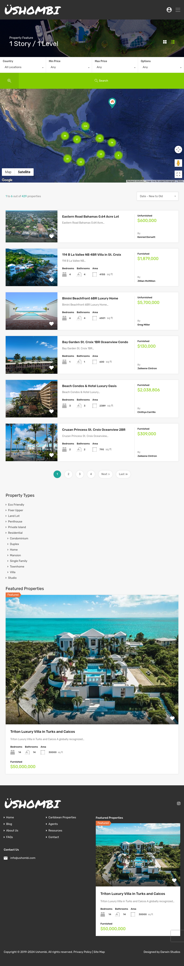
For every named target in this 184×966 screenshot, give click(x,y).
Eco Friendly (16, 504)
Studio (12, 578)
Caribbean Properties (62, 817)
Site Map (99, 952)
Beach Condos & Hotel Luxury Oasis (89, 386)
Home (14, 549)
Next (105, 474)
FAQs (9, 837)
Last (123, 474)
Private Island (17, 527)
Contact (53, 837)
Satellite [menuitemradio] (24, 172)
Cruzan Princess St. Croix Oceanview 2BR (93, 430)
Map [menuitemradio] (8, 172)
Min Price (54, 61)
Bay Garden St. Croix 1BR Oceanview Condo (95, 342)
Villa (12, 572)
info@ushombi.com (22, 858)
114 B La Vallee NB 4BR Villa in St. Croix (91, 254)
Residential (15, 532)
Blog (9, 824)
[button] (112, 103)
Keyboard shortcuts (135, 181)
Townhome (17, 566)
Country (8, 61)
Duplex (14, 544)
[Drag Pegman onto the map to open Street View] (178, 163)
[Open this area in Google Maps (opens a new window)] (7, 180)
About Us (12, 830)
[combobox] (23, 68)
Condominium (19, 538)
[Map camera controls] (178, 149)
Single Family (18, 561)
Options (146, 61)
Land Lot (14, 516)
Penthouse (15, 521)
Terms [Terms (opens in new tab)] (180, 181)
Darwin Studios (170, 952)
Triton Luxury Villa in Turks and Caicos (42, 731)
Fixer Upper (15, 510)
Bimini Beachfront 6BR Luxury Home (90, 298)
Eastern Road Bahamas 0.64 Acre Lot (90, 216)
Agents (53, 824)
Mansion (15, 555)
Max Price (101, 61)
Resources (55, 830)
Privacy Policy (82, 952)
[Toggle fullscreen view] (178, 174)
